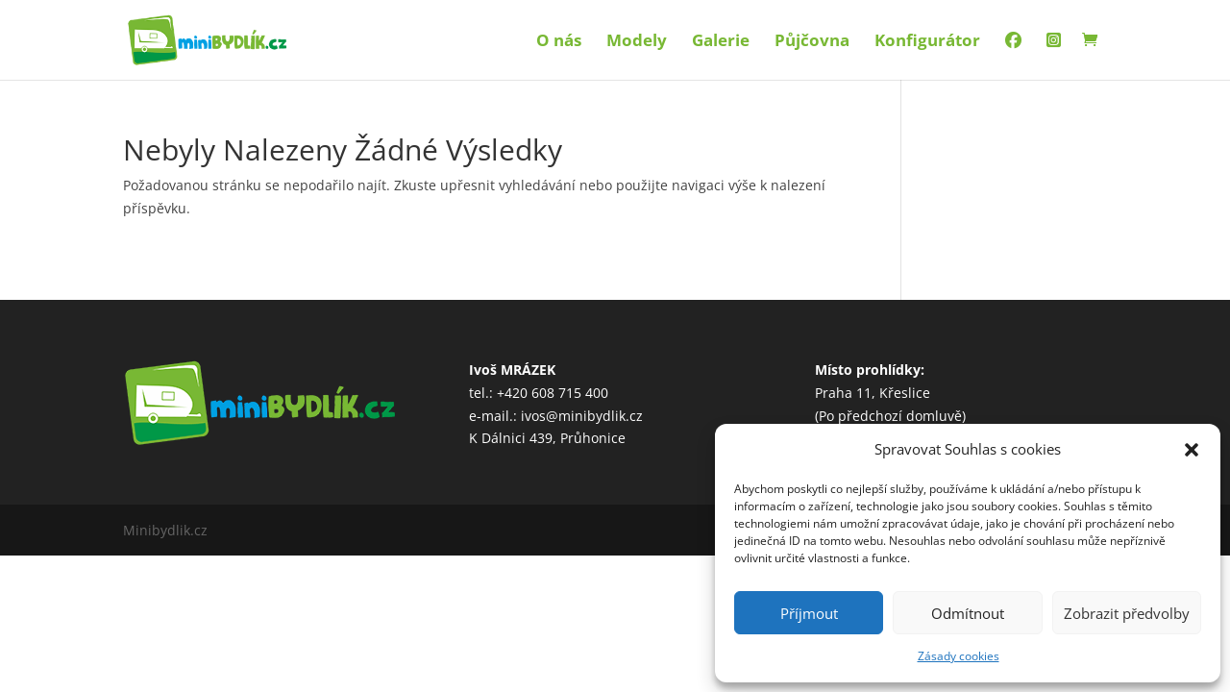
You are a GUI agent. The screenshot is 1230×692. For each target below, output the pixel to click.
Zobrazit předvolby (1127, 613)
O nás (558, 42)
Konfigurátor (927, 42)
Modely (636, 42)
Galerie (721, 42)
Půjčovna (812, 42)
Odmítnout (967, 613)
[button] (1191, 449)
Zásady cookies (958, 656)
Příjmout (809, 613)
